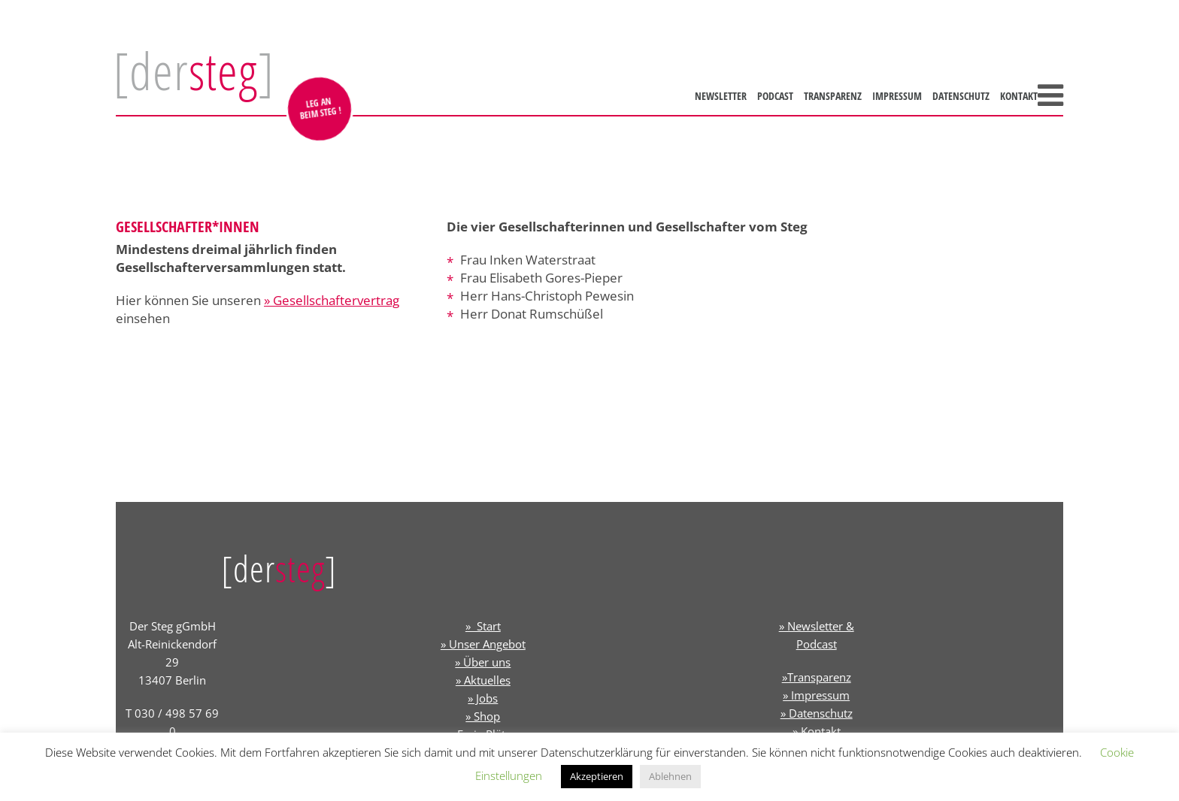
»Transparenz (816, 677)
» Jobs (483, 698)
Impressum (897, 96)
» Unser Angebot (483, 643)
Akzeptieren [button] (596, 776)
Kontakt (1019, 96)
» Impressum (816, 695)
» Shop (482, 716)
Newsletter (721, 96)
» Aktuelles (483, 680)
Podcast (775, 96)
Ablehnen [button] (670, 776)
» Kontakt (817, 731)
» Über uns (483, 662)
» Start (483, 625)
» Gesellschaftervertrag (331, 300)
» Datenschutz (816, 713)
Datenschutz (961, 96)
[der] (193, 71)
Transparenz (833, 96)
